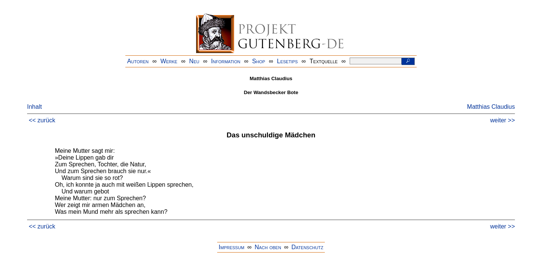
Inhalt (34, 107)
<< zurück (42, 120)
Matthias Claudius (491, 107)
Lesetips (287, 61)
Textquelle (324, 61)
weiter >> (502, 120)
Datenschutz (307, 247)
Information (226, 61)
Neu (194, 61)
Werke (168, 61)
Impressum (231, 247)
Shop (258, 61)
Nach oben (267, 247)
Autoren (138, 61)
